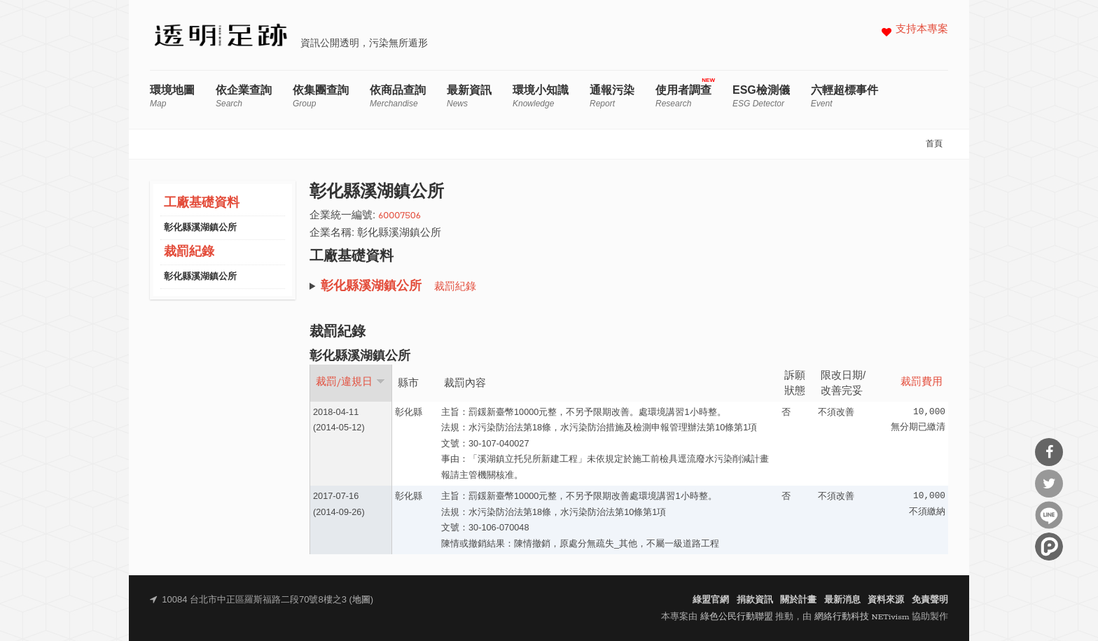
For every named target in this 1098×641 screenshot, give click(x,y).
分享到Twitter (1049, 484)
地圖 (361, 600)
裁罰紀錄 (189, 252)
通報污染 (612, 96)
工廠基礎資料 (201, 203)
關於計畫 (798, 600)
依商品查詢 (398, 96)
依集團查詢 (321, 96)
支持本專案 (922, 30)
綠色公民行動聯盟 (736, 617)
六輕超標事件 (844, 96)
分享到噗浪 (1049, 547)
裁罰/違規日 (350, 382)
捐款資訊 (755, 600)
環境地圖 (172, 96)
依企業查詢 (244, 96)
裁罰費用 (922, 382)
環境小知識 (541, 96)
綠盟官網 (711, 600)
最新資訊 (469, 96)
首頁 (934, 144)
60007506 (399, 216)
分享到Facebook (1049, 452)
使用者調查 (683, 96)
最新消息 (842, 600)
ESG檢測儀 (761, 96)
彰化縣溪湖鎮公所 (200, 228)
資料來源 (886, 600)
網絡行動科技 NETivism (862, 617)
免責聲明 (930, 600)
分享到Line (1049, 515)
